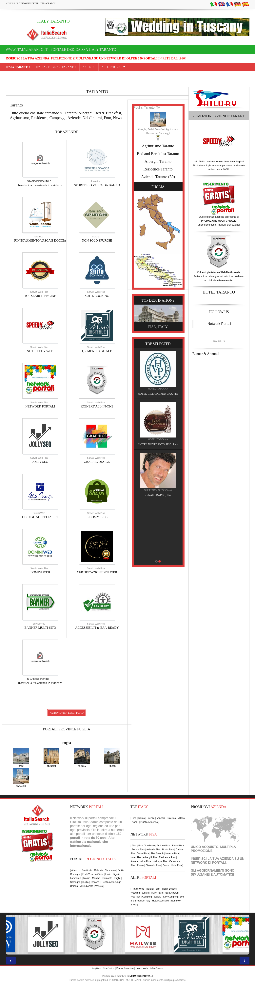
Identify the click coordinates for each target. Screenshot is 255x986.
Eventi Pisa (178, 845)
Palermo (171, 818)
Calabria (98, 870)
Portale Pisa (138, 849)
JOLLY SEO (40, 461)
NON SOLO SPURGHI (97, 240)
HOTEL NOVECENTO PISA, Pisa (158, 444)
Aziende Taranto (154, 177)
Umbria (74, 886)
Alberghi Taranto (158, 161)
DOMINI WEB (40, 572)
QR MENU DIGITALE (97, 351)
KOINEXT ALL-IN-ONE (97, 406)
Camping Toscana (151, 896)
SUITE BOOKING (97, 295)
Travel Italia (157, 892)
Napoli (135, 822)
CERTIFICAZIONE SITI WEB (97, 572)
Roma (141, 818)
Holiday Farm (153, 888)
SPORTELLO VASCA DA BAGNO (97, 185)
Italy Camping (170, 896)
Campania (110, 870)
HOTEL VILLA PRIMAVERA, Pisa (158, 393)
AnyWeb (96, 968)
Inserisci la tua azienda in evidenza (40, 185)
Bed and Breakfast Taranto (158, 153)
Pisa (134, 818)
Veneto (99, 886)
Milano (181, 818)
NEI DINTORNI (112, 67)
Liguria (116, 874)
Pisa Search (157, 853)
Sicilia (85, 882)
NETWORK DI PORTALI (208, 862)
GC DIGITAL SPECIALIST (40, 517)
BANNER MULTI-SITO (40, 627)
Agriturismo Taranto (158, 146)
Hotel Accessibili (160, 900)
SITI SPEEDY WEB (40, 351)
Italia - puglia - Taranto (56, 67)
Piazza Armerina (149, 822)
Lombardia (75, 878)
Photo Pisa (168, 849)
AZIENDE (89, 67)
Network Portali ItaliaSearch (37, 3)
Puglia (66, 742)
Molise (86, 878)
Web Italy (135, 896)
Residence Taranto (158, 169)
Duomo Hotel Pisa (172, 865)
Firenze (151, 818)
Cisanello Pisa (153, 865)
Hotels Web (138, 888)
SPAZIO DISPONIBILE (39, 181)
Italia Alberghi (172, 892)
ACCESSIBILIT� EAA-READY (97, 627)
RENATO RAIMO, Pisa (158, 495)
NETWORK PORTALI (40, 406)
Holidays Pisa (160, 861)
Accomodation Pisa (140, 861)
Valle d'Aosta (86, 886)
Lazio (108, 874)
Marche (96, 878)
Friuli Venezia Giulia (92, 874)
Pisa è (140, 865)
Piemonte (107, 878)
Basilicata (87, 870)
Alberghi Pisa (150, 857)
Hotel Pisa (135, 857)
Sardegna (75, 882)
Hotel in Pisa (172, 853)
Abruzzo (75, 870)
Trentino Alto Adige (111, 882)
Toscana (94, 882)
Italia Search (156, 968)
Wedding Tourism (139, 892)
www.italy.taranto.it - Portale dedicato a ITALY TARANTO (61, 50)
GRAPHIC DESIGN (97, 461)
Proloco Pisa (163, 845)
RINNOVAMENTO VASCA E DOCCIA (40, 240)
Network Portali (219, 324)
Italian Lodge (169, 888)
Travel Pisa (143, 853)
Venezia (160, 818)
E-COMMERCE (97, 517)
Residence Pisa (167, 857)
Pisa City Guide (146, 845)
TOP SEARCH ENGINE (40, 295)
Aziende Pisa (153, 849)
